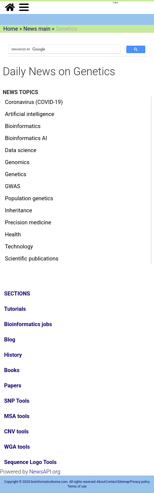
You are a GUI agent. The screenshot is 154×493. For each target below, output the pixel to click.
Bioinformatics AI (26, 138)
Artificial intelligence (29, 114)
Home (10, 28)
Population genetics (29, 198)
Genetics (15, 174)
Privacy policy (140, 482)
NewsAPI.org (44, 471)
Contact (111, 482)
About (101, 482)
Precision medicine (28, 222)
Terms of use (77, 486)
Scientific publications (32, 258)
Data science (20, 150)
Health (13, 234)
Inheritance (18, 210)
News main (37, 28)
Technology (19, 246)
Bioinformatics (22, 126)
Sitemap (123, 482)
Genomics (17, 162)
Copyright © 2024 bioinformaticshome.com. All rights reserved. (50, 482)
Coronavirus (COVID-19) (34, 102)
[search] (61, 49)
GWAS (12, 186)
